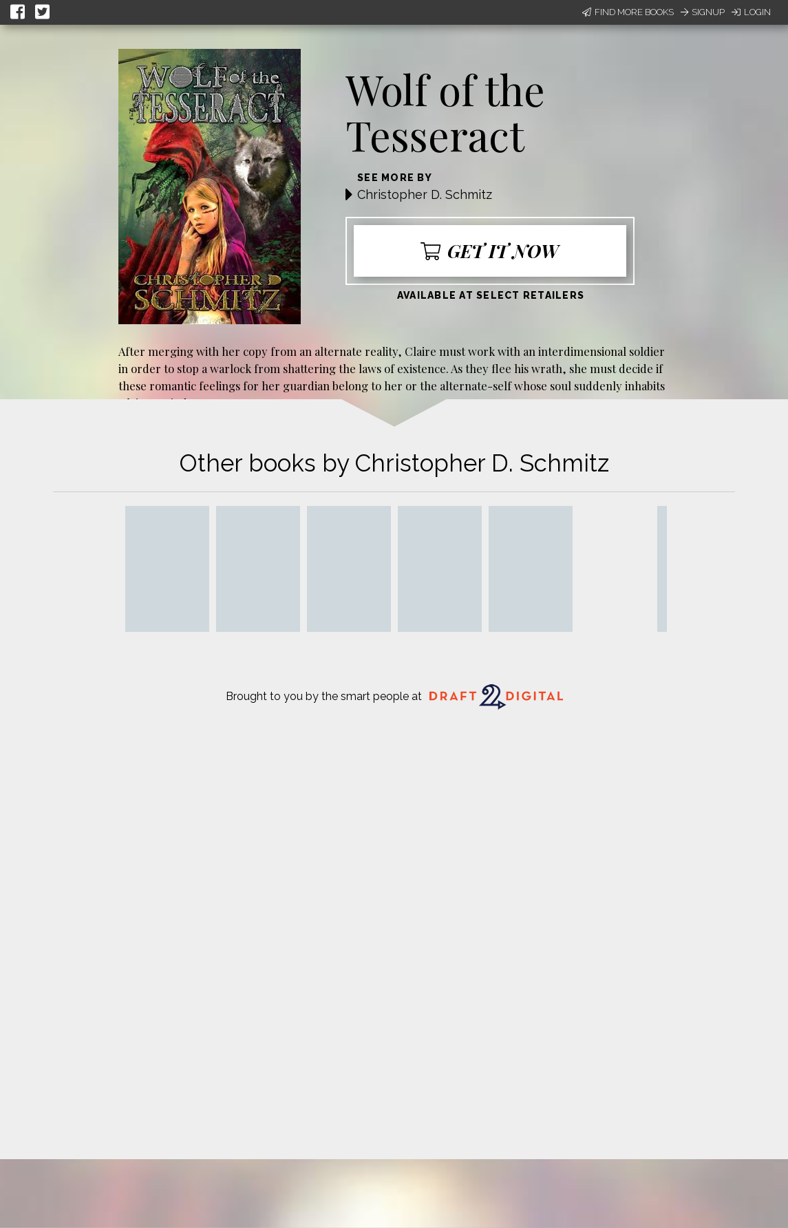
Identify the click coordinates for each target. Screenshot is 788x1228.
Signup (703, 12)
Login (751, 12)
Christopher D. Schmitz (424, 194)
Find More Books (628, 12)
